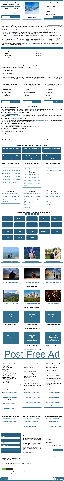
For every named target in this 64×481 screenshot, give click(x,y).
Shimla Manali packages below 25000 (53, 399)
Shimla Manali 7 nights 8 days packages (32, 399)
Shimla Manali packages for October (31, 426)
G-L (31, 214)
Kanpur (7, 237)
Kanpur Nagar (19, 237)
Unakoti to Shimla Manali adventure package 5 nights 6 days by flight (42, 456)
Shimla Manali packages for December (53, 426)
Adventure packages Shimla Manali (10, 397)
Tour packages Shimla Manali (9, 394)
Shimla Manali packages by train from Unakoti (32, 168)
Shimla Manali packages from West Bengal (32, 303)
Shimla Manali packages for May (52, 421)
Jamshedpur (19, 218)
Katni (57, 231)
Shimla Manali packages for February (31, 421)
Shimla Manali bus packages (8, 408)
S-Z (38, 214)
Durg (20, 231)
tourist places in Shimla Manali (12, 114)
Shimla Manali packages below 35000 (53, 405)
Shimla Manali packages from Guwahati (10, 261)
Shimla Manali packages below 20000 (53, 397)
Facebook (7, 465)
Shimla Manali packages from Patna (53, 261)
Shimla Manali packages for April (52, 418)
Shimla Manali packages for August (10, 421)
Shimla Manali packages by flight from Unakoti (32, 167)
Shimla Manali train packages (9, 406)
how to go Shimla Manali (33, 109)
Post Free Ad (32, 354)
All (25, 214)
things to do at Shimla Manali (41, 120)
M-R (35, 214)
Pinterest (15, 465)
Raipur (7, 231)
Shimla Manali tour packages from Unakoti (53, 170)
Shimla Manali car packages (8, 411)
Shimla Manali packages (12, 35)
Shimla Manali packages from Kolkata (32, 261)
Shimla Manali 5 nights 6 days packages (32, 394)
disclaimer (21, 463)
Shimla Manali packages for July (9, 418)
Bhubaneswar (56, 218)
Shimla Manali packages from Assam (11, 303)
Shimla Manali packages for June (52, 423)
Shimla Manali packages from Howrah (32, 282)
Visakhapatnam (44, 231)
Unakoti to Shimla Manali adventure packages (19, 456)
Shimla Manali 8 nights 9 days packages (32, 402)
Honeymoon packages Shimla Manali (10, 392)
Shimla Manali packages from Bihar (53, 303)
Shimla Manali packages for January (31, 418)
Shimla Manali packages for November (31, 428)
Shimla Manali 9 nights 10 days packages (32, 405)
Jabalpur (32, 237)
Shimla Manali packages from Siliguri (53, 282)
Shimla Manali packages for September (10, 423)
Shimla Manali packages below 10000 (53, 392)
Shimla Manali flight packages (9, 403)
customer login (19, 460)
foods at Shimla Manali (14, 125)
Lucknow (32, 231)
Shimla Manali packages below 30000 (53, 402)
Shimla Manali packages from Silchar (10, 282)
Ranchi (32, 218)
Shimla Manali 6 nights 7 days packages (32, 397)
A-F (28, 214)
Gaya (44, 218)
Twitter (12, 465)
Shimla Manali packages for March (31, 423)
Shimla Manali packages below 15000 (53, 394)
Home (8, 456)
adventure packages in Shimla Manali (25, 40)
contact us (17, 459)
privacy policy (27, 463)
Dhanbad (7, 218)
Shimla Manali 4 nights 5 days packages (32, 392)
